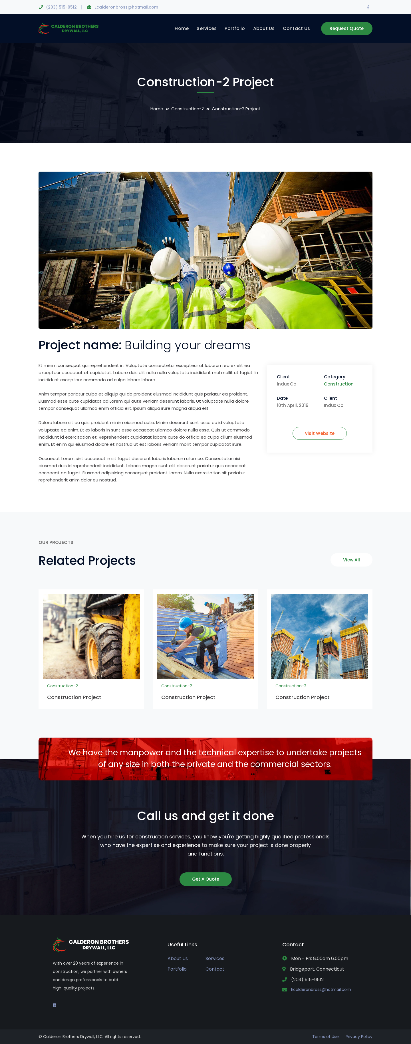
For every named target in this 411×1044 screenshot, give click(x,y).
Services (215, 958)
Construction (339, 384)
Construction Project (74, 697)
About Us (178, 958)
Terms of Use (325, 1036)
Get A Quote (205, 879)
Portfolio (177, 969)
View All (351, 560)
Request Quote (347, 28)
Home (156, 109)
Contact (215, 969)
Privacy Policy (359, 1036)
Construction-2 (187, 109)
